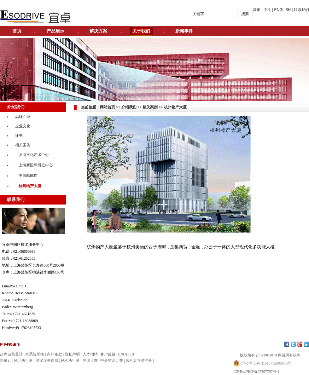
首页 (256, 10)
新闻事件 (184, 31)
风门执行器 (23, 360)
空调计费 (90, 360)
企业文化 (22, 126)
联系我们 (301, 10)
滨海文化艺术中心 (34, 155)
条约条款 (54, 354)
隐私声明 (72, 354)
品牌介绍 (22, 116)
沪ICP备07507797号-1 (262, 371)
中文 (267, 10)
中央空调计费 (111, 360)
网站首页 (107, 107)
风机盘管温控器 (138, 360)
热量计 (5, 360)
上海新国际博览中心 (36, 165)
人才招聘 (90, 354)
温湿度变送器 (47, 360)
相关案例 (22, 145)
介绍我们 (129, 107)
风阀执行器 (70, 360)
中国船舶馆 (28, 175)
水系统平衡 (34, 354)
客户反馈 (107, 354)
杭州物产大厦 (30, 186)
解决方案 (98, 31)
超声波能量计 (11, 354)
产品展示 (55, 31)
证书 (19, 135)
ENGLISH (282, 10)
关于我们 (141, 31)
